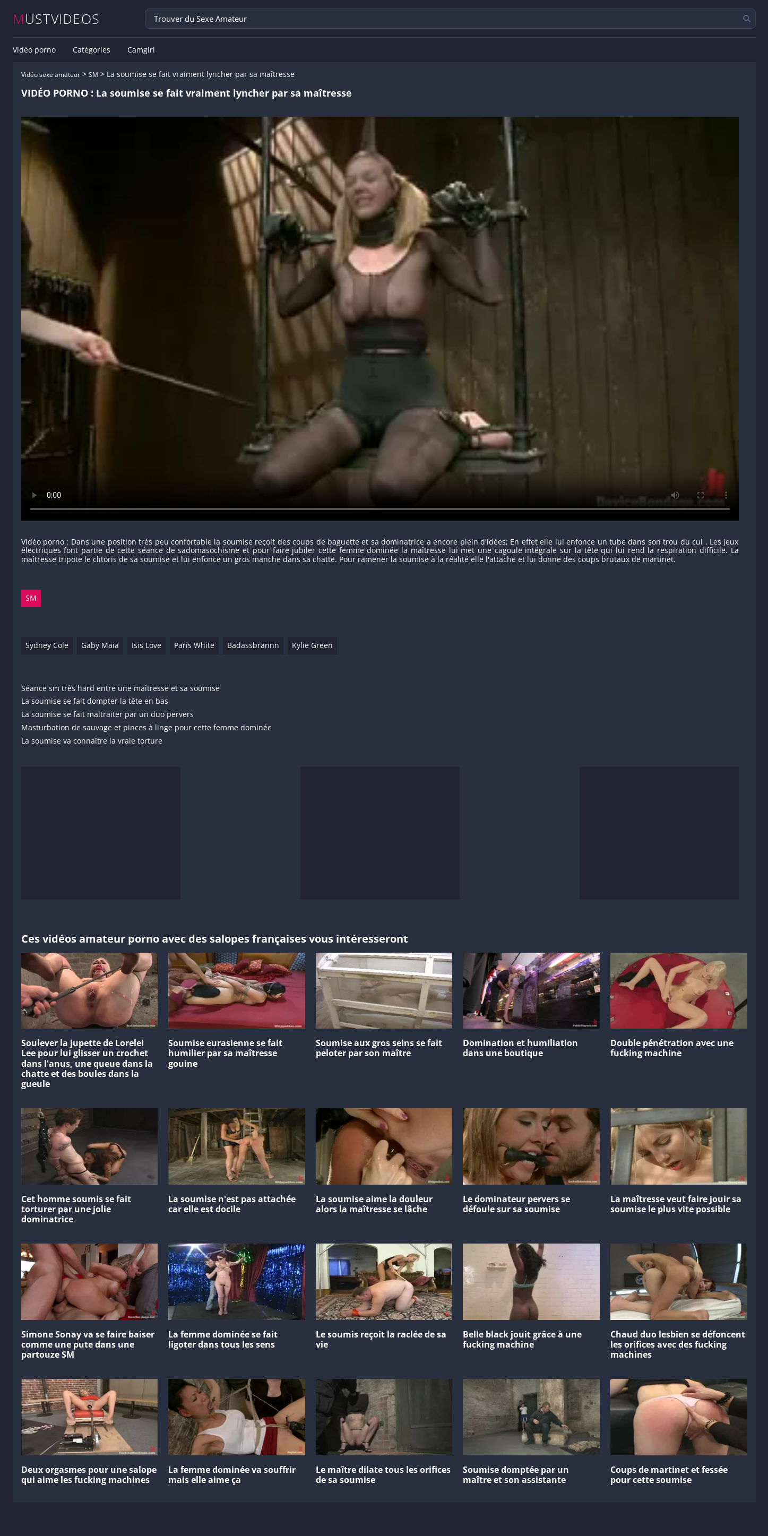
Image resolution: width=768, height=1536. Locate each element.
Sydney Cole (46, 645)
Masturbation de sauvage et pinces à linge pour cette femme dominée (146, 727)
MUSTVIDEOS (56, 18)
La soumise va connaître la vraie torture (91, 741)
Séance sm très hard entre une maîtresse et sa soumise (120, 688)
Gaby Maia (100, 645)
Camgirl (141, 50)
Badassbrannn (253, 645)
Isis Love (146, 645)
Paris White (194, 645)
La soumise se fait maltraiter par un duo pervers (107, 714)
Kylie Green (312, 645)
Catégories (91, 50)
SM (93, 74)
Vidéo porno (34, 50)
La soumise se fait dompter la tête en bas (94, 701)
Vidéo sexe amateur (50, 74)
